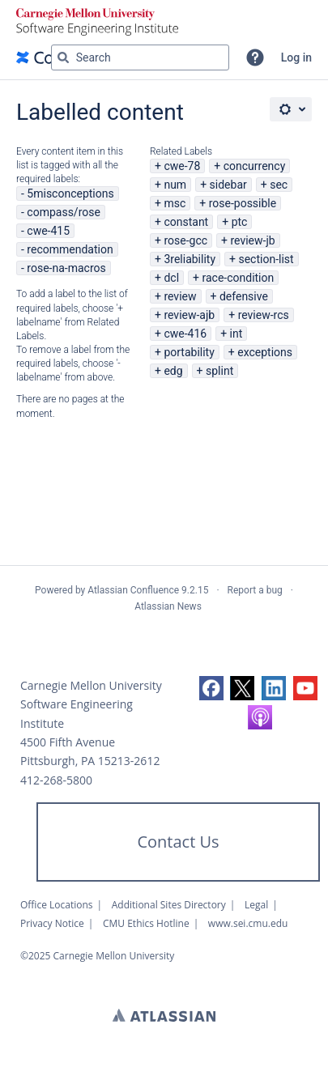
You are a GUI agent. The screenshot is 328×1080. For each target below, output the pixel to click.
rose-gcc (185, 240)
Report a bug (255, 590)
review (180, 296)
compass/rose (63, 212)
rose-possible (243, 203)
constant (186, 221)
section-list (265, 259)
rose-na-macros (66, 267)
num (175, 184)
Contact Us (178, 842)
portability (189, 352)
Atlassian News (168, 606)
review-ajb (189, 314)
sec (279, 184)
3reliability (189, 259)
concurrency (255, 165)
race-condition (238, 277)
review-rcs (263, 314)
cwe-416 (185, 333)
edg (173, 370)
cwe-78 (182, 165)
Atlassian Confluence (133, 590)
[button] (255, 57)
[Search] (63, 57)
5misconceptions (70, 193)
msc (174, 203)
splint (219, 370)
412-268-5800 (56, 780)
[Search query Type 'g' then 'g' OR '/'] (140, 57)
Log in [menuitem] (296, 57)
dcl (171, 277)
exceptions (264, 352)
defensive (243, 296)
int (236, 333)
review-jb (252, 240)
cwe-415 (48, 230)
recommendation (70, 249)
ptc (240, 221)
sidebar (228, 184)
